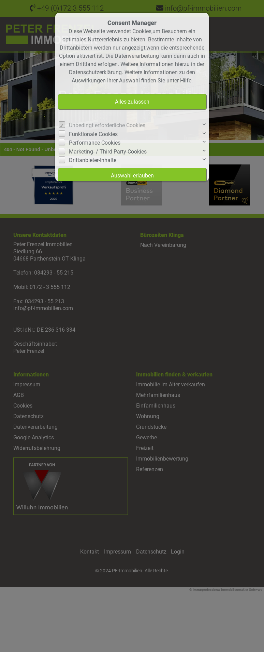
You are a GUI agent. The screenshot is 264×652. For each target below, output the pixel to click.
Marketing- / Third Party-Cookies (108, 151)
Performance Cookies (94, 142)
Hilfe (185, 80)
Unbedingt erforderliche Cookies (107, 125)
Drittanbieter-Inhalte (92, 160)
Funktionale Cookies (93, 134)
